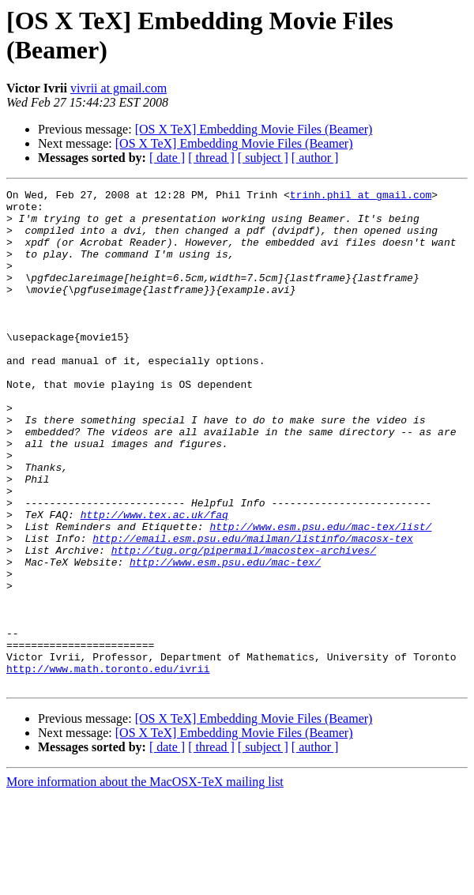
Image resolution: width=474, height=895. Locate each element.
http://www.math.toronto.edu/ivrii (107, 765)
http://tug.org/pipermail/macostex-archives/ (243, 623)
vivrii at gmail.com (118, 88)
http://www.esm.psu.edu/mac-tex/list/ (320, 595)
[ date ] (167, 157)
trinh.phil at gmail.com (360, 197)
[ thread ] (211, 157)
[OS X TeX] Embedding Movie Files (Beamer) (254, 129)
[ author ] (315, 157)
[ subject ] (263, 157)
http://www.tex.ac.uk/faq (154, 580)
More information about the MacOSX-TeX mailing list (145, 881)
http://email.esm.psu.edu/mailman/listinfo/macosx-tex (252, 609)
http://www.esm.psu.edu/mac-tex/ (225, 637)
